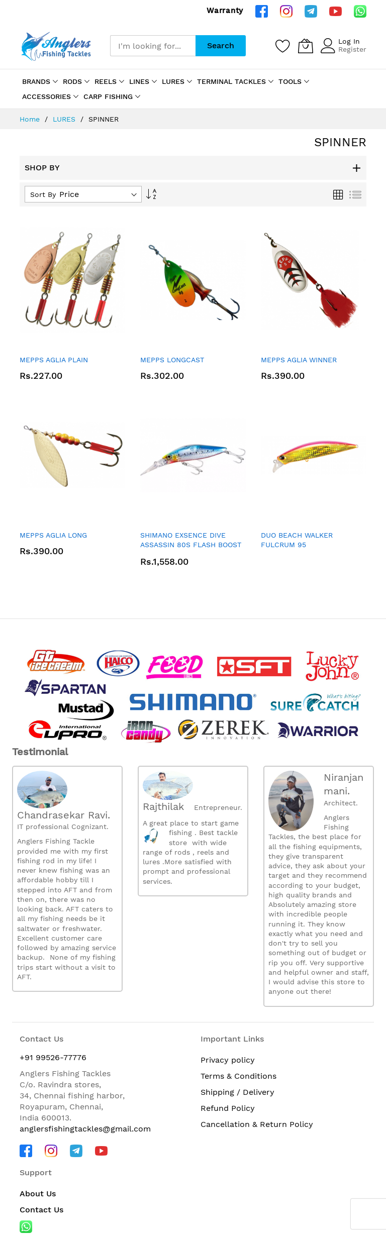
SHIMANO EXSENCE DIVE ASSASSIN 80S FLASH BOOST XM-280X (190, 545)
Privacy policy (228, 1060)
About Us (38, 1193)
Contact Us (41, 1209)
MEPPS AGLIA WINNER (299, 360)
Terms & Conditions (238, 1076)
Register (352, 49)
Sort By (43, 194)
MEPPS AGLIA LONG (53, 535)
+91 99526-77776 (53, 1057)
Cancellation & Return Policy (257, 1124)
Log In (349, 41)
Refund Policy (228, 1108)
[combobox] (153, 45)
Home (31, 119)
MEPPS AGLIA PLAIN (54, 360)
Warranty (225, 10)
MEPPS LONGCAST (172, 360)
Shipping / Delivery (237, 1092)
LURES (65, 119)
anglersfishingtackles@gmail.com (85, 1129)
